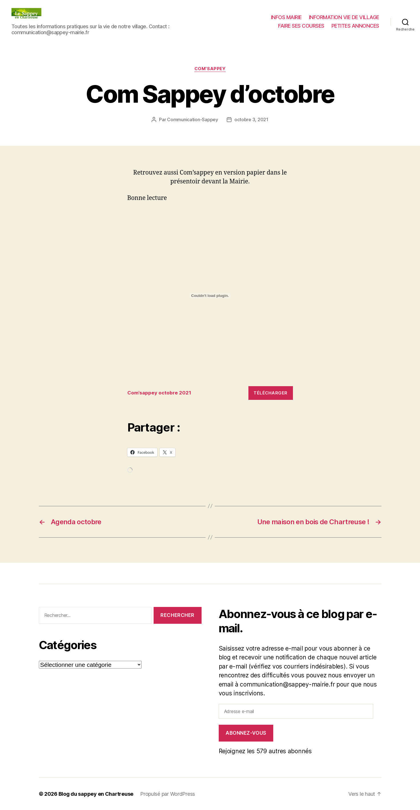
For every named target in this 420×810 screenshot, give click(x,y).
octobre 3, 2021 (251, 119)
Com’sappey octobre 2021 (159, 393)
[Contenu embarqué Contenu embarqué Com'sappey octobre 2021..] (210, 295)
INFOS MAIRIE (286, 17)
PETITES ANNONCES (355, 26)
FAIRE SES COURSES (301, 26)
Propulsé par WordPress (167, 794)
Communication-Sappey (192, 119)
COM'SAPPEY (210, 68)
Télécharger (271, 393)
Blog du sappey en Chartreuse (96, 794)
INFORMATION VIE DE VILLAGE (344, 17)
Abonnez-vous (246, 733)
